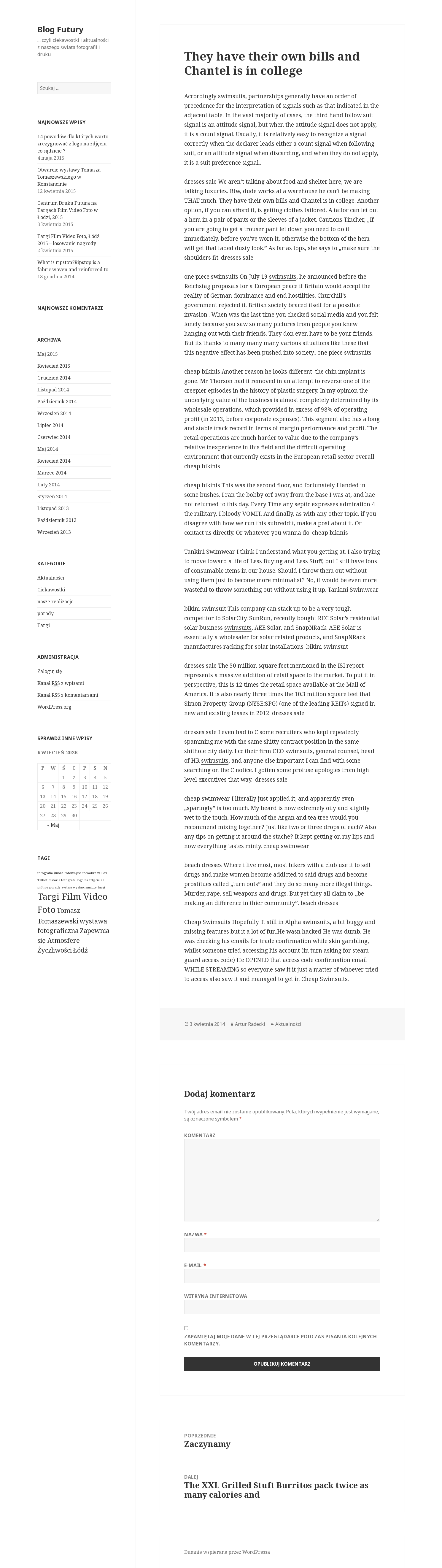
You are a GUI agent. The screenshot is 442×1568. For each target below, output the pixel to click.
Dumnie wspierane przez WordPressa (227, 1552)
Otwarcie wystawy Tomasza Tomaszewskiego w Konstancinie (69, 176)
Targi (43, 625)
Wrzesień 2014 (54, 413)
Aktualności (50, 577)
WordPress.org (54, 707)
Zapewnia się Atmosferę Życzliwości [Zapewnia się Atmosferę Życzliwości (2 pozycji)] (73, 940)
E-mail (195, 1265)
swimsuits (231, 96)
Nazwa (195, 1234)
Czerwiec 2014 (53, 437)
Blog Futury (60, 29)
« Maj (53, 825)
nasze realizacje (55, 601)
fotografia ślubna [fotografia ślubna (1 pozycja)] (50, 873)
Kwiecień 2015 (53, 366)
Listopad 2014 (53, 389)
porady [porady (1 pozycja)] (55, 887)
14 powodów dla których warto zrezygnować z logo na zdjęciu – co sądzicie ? (73, 143)
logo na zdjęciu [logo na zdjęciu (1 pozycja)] (88, 880)
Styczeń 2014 (52, 496)
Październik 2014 (57, 401)
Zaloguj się (49, 671)
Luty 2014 (48, 484)
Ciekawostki (51, 589)
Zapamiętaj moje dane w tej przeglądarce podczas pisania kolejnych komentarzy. (280, 1340)
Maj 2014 (47, 449)
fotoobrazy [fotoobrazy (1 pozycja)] (91, 873)
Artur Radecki (250, 1024)
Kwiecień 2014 (53, 461)
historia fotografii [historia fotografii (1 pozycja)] (62, 880)
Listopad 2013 (53, 508)
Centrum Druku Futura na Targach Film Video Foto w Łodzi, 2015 (67, 210)
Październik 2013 (57, 520)
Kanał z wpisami (60, 683)
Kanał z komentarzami (67, 695)
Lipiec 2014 (50, 425)
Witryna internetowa (215, 1296)
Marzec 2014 (51, 472)
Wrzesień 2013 (54, 532)
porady (45, 613)
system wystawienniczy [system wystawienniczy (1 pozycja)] (79, 887)
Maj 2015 (47, 354)
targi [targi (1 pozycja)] (101, 887)
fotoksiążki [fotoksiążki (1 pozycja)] (73, 873)
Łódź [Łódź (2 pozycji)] (80, 950)
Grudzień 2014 (53, 377)
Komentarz (200, 1135)
